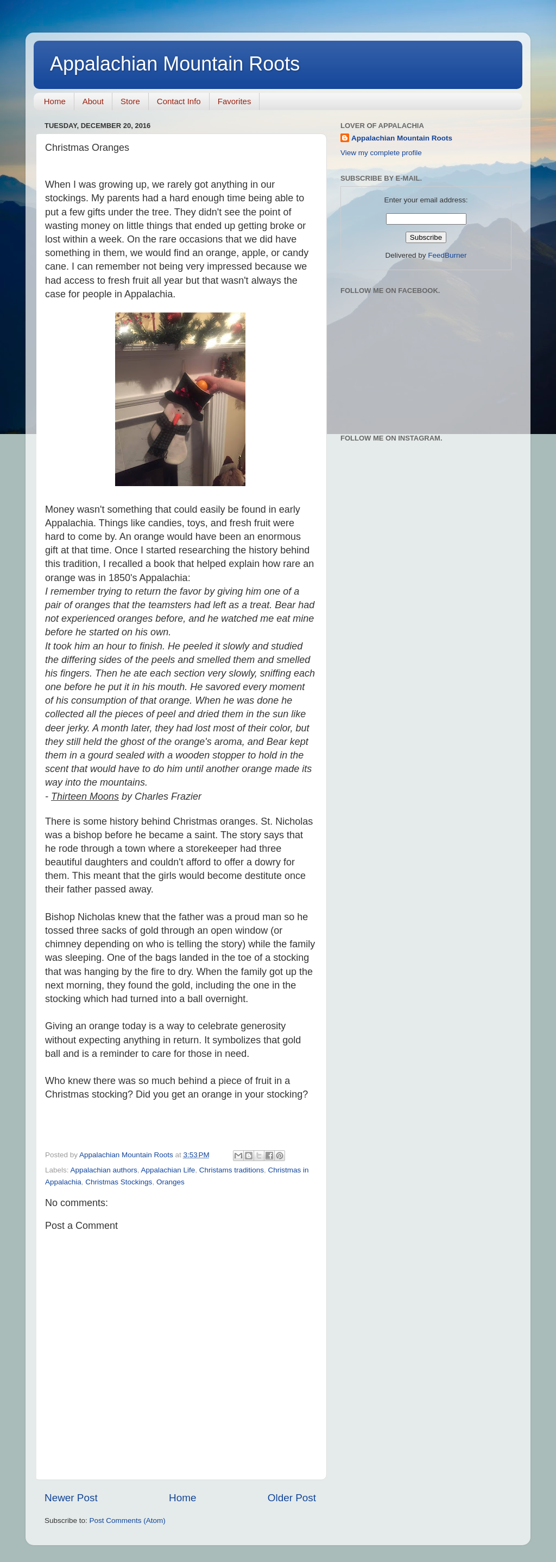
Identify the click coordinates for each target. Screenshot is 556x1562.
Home (55, 101)
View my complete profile (381, 153)
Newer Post (71, 1497)
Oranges (170, 1182)
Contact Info (179, 101)
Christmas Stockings (118, 1182)
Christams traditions (231, 1170)
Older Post (292, 1497)
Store (130, 101)
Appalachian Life (168, 1170)
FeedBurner (447, 255)
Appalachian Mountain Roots (175, 64)
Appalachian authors (104, 1170)
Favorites (234, 101)
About (93, 101)
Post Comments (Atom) (128, 1520)
